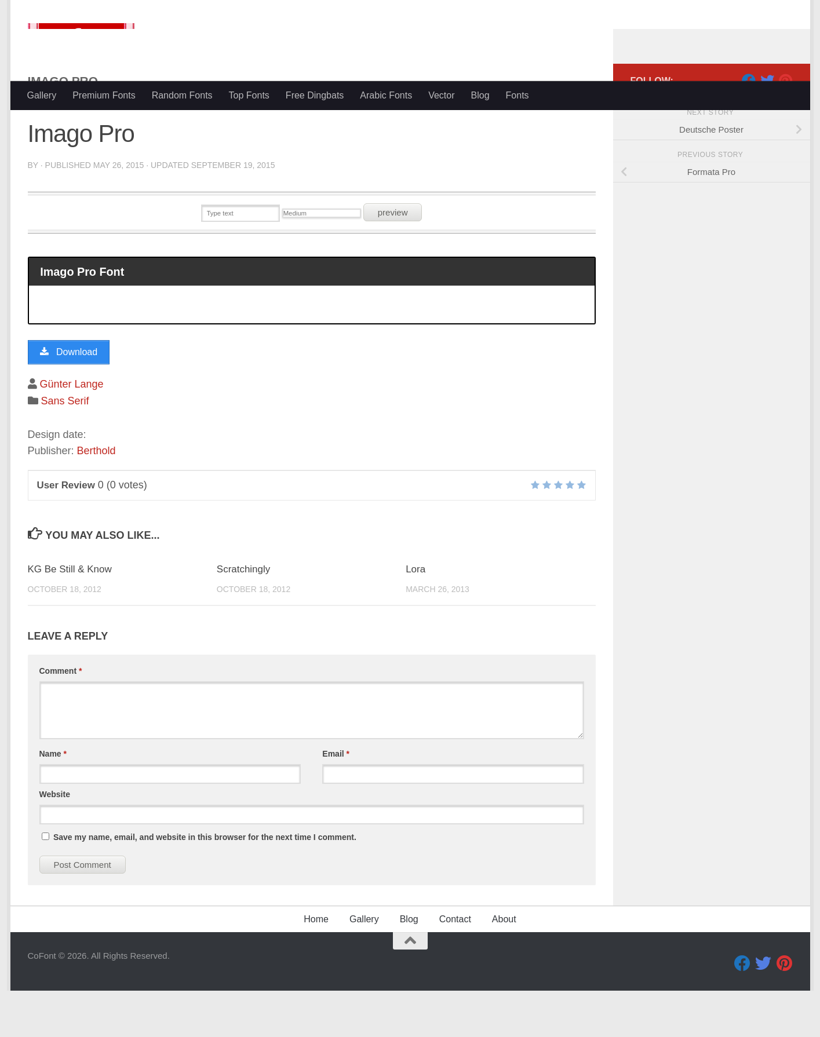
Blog (480, 95)
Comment (60, 717)
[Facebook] (749, 127)
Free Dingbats (315, 95)
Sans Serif (65, 447)
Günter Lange (72, 430)
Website (54, 840)
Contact (455, 965)
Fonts (517, 95)
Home (316, 965)
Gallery (42, 95)
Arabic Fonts (386, 95)
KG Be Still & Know (70, 615)
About (504, 965)
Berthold (96, 497)
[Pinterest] (786, 127)
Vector (441, 95)
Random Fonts (182, 95)
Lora (415, 615)
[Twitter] (767, 127)
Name (53, 800)
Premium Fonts (103, 95)
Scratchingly (244, 615)
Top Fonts (249, 95)
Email (335, 800)
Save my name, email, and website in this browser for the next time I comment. (204, 883)
